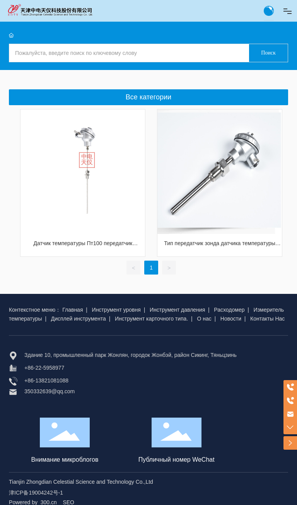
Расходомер (229, 310)
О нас (204, 319)
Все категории (148, 97)
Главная (72, 310)
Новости (230, 319)
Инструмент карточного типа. (151, 319)
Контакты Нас (267, 319)
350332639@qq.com (49, 391)
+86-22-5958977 (44, 368)
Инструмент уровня (116, 310)
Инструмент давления (177, 310)
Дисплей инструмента (78, 319)
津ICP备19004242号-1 (36, 493)
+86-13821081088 (46, 380)
